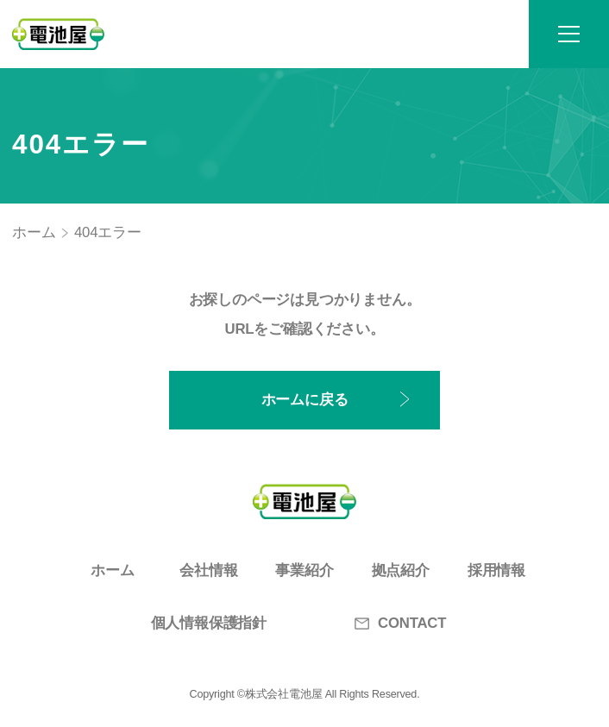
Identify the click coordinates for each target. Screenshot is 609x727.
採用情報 (496, 570)
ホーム (33, 232)
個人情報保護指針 (209, 623)
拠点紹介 (401, 570)
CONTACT (400, 623)
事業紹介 (304, 570)
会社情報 (208, 570)
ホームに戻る (304, 400)
